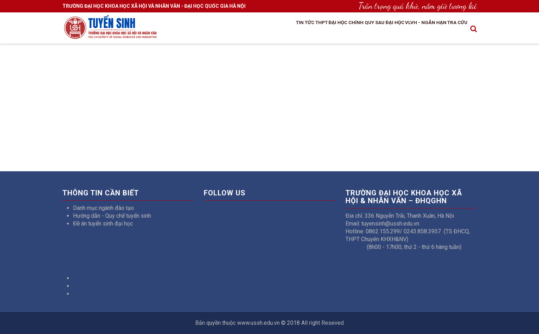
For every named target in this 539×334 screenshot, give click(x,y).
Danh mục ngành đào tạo (103, 208)
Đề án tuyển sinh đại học (103, 223)
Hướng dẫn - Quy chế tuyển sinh (112, 215)
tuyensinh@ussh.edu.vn (390, 223)
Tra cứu (454, 29)
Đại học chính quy (320, 29)
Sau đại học (368, 29)
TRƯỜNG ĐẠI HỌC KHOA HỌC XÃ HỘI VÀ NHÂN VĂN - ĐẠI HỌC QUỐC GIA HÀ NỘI (154, 6)
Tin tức (259, 29)
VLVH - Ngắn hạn (413, 29)
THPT (282, 29)
